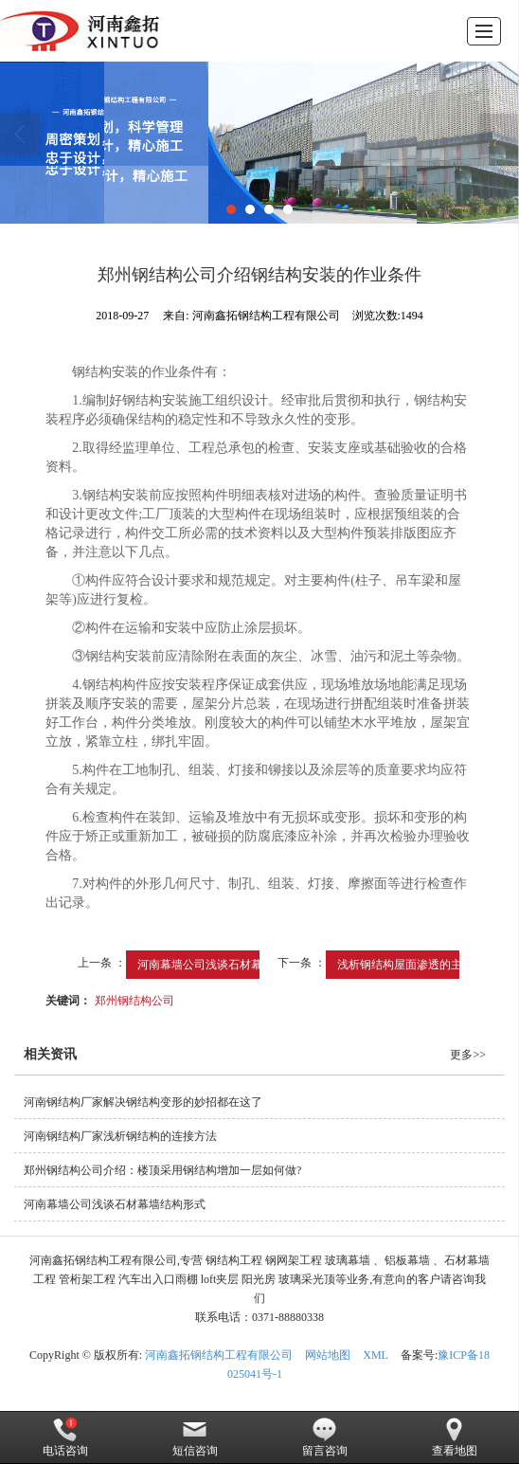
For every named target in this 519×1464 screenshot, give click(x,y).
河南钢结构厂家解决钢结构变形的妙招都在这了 (143, 1102)
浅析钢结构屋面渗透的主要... (410, 964)
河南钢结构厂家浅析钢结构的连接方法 (120, 1136)
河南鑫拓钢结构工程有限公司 (219, 1355)
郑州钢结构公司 (134, 1000)
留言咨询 (325, 1437)
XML (375, 1355)
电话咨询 (65, 1437)
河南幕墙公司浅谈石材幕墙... (210, 964)
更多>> (468, 1054)
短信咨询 (195, 1437)
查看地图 (454, 1437)
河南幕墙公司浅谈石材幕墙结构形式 (115, 1204)
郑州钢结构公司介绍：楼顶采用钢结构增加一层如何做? (162, 1170)
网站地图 (327, 1355)
